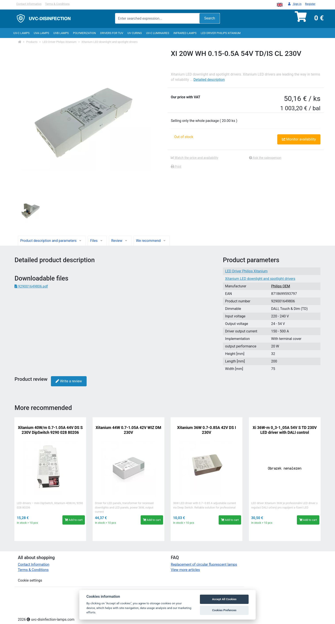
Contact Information (28, 4)
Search (209, 18)
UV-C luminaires (157, 33)
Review (120, 241)
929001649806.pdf (31, 286)
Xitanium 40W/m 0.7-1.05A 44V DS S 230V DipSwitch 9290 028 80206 (50, 429)
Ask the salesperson (265, 158)
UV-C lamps (21, 33)
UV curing (134, 33)
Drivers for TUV (111, 33)
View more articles (185, 570)
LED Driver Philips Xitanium (221, 33)
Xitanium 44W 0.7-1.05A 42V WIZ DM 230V (128, 429)
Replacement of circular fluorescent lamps (204, 564)
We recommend (151, 241)
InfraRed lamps (185, 33)
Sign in (295, 4)
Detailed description (209, 80)
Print (176, 167)
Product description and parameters (51, 241)
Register (310, 4)
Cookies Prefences (224, 610)
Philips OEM (280, 286)
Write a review (69, 381)
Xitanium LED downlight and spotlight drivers (110, 42)
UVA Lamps (41, 33)
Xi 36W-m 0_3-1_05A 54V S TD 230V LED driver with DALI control (285, 429)
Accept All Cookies (224, 599)
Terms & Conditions (57, 4)
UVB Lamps (61, 33)
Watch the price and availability (194, 158)
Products (31, 42)
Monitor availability (299, 139)
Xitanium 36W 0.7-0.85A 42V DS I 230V (206, 429)
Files (97, 241)
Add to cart (73, 520)
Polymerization (84, 33)
